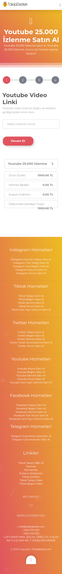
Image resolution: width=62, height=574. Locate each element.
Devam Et (18, 141)
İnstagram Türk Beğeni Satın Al (31, 266)
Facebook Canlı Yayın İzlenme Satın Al (31, 418)
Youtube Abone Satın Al (31, 368)
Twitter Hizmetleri (31, 322)
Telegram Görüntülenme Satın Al (31, 439)
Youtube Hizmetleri (31, 358)
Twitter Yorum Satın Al (31, 346)
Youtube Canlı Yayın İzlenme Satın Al (31, 382)
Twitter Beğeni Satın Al (31, 335)
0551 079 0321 (30, 530)
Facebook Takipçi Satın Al (31, 405)
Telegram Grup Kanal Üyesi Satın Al (31, 436)
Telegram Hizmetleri (31, 426)
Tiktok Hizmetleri (31, 286)
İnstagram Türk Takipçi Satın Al (31, 262)
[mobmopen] (60, 3)
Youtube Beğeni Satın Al (31, 372)
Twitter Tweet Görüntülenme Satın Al (31, 342)
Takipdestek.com (41, 549)
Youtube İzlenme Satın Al (30, 375)
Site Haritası (31, 469)
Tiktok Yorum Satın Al (31, 306)
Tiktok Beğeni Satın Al (31, 299)
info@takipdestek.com (31, 526)
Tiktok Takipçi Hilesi (31, 480)
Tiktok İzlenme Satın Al (31, 302)
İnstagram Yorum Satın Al (31, 273)
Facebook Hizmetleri (31, 395)
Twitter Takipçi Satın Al (31, 332)
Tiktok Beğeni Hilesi (31, 483)
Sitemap (31, 466)
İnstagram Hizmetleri (31, 249)
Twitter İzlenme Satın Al (31, 339)
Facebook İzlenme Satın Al (31, 412)
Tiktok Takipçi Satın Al (30, 295)
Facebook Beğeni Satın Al (31, 408)
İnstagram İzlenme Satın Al (31, 269)
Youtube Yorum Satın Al (31, 379)
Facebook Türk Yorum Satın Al (31, 415)
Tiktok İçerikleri (31, 476)
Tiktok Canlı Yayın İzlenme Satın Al (31, 309)
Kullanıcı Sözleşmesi (31, 473)
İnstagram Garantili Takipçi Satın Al (31, 259)
